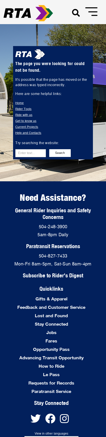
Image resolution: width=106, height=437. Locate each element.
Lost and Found (51, 315)
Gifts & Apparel (51, 298)
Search (60, 153)
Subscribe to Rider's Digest (53, 275)
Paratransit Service (51, 391)
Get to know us (25, 121)
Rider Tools (23, 109)
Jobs (51, 332)
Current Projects (26, 127)
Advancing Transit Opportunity (51, 357)
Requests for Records (51, 382)
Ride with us (23, 115)
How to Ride (51, 366)
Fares (51, 340)
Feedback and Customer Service (51, 307)
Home (19, 103)
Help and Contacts (28, 133)
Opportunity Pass (51, 349)
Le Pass (51, 374)
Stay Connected (51, 324)
